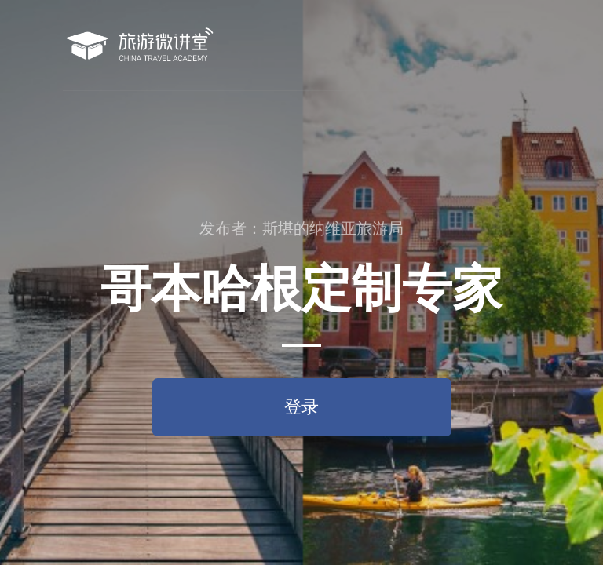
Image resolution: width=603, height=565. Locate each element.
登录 (301, 407)
